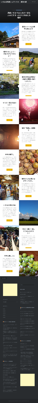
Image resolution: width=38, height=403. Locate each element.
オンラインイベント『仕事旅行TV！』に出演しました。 (27, 297)
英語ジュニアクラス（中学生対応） (26, 363)
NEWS (4, 315)
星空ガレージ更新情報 (8, 361)
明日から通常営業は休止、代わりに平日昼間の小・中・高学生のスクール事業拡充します (10, 339)
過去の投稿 (4, 278)
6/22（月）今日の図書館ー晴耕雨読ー (26, 326)
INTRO (4, 313)
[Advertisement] (10, 290)
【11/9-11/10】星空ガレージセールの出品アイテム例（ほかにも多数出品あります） (10, 383)
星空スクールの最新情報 (26, 340)
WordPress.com (26, 400)
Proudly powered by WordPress (14, 400)
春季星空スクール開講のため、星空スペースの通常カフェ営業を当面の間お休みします (10, 332)
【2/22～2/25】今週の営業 (7, 345)
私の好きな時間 (22, 294)
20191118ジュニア (23, 343)
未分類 (4, 317)
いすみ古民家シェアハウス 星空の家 (14, 2)
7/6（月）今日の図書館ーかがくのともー (27, 313)
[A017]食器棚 (5, 374)
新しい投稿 (34, 278)
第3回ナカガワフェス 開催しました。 (9, 335)
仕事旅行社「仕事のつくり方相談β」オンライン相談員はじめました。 (27, 302)
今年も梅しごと (22, 299)
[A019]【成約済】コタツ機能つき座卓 (9, 370)
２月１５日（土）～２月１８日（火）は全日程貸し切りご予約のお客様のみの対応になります (10, 355)
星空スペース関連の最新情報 (9, 321)
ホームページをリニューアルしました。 (27, 311)
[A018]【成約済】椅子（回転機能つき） (9, 372)
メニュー (34, 1)
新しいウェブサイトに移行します (25, 292)
